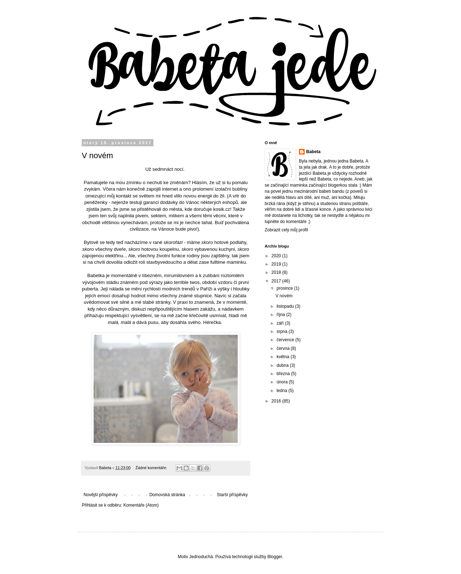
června (284, 348)
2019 (277, 264)
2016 (277, 401)
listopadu (286, 306)
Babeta (313, 151)
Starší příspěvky (232, 494)
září (281, 323)
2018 (277, 272)
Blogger (274, 556)
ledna (282, 390)
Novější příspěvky (101, 494)
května (284, 356)
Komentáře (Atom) (140, 505)
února (283, 381)
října (281, 314)
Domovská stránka (167, 494)
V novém (97, 155)
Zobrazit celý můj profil (286, 229)
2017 (277, 281)
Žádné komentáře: (151, 468)
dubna (283, 365)
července (286, 339)
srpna (282, 331)
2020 (277, 255)
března (284, 373)
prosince (285, 288)
